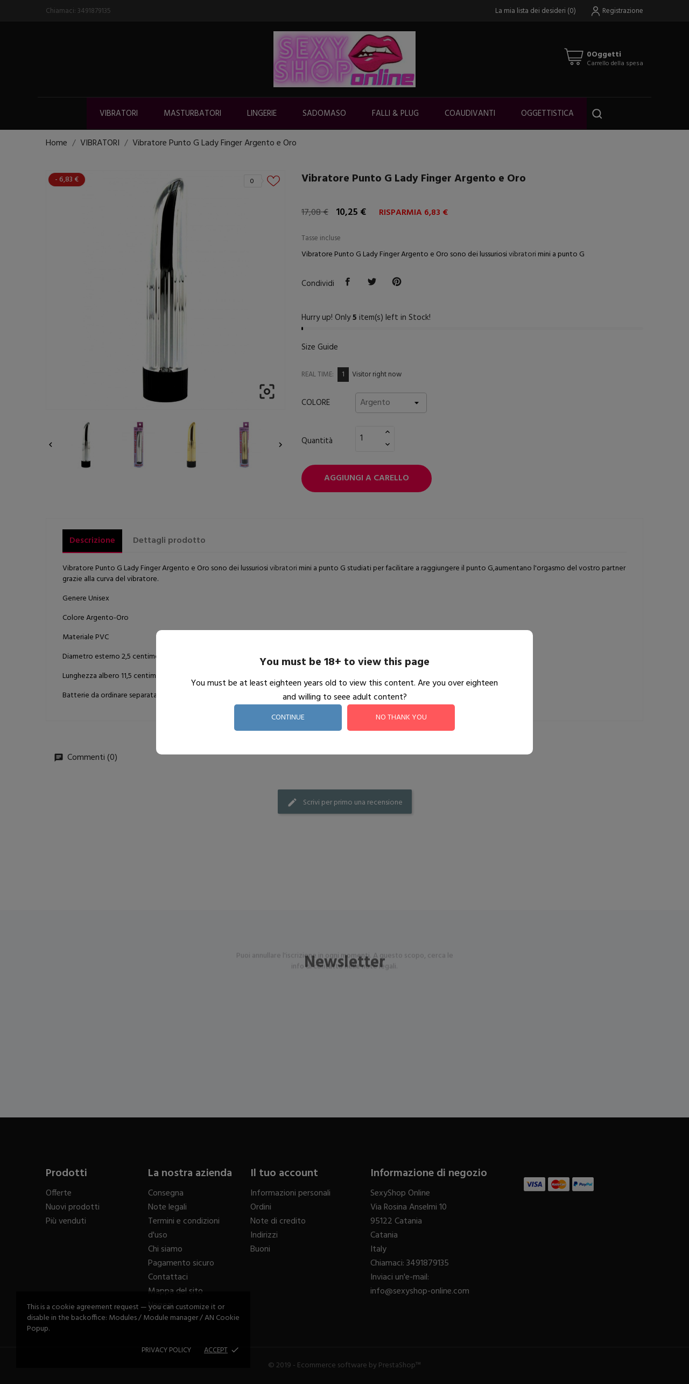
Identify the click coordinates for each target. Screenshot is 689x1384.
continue (288, 717)
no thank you (401, 717)
